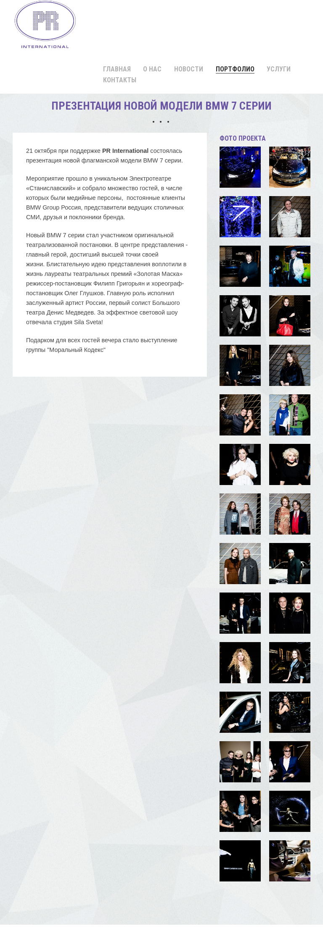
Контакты (119, 80)
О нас (152, 69)
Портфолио (235, 69)
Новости (188, 69)
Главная (117, 69)
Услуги (279, 69)
